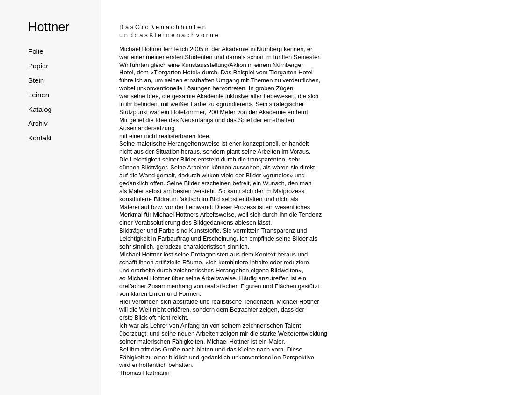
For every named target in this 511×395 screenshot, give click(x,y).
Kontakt (40, 138)
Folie (35, 51)
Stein (36, 80)
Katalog (40, 109)
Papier (38, 66)
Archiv (38, 123)
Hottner (49, 27)
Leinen (38, 95)
